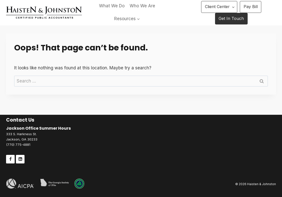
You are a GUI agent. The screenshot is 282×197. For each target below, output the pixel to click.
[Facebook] (10, 159)
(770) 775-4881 (18, 145)
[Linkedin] (20, 159)
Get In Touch (231, 18)
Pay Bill (251, 6)
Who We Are (142, 5)
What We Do (112, 5)
